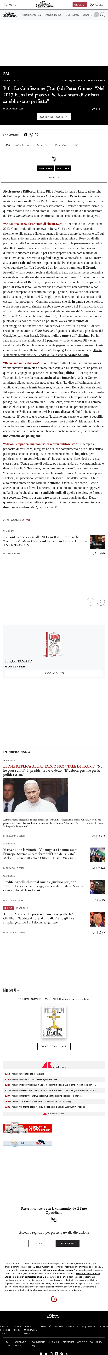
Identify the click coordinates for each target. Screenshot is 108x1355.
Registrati (67, 1243)
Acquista (54, 673)
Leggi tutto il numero (54, 1046)
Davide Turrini (12, 553)
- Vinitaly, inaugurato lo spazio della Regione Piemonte (31, 1079)
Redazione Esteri (14, 836)
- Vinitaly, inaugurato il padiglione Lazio (24, 1074)
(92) (101, 836)
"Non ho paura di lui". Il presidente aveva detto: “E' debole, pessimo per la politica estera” (53, 770)
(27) (101, 868)
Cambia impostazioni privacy (30, 1330)
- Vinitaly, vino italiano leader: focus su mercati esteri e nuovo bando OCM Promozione (45, 1107)
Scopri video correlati (54, 116)
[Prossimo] (101, 602)
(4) (102, 553)
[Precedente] (90, 602)
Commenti (11, 134)
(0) (102, 900)
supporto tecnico (58, 1289)
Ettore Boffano (13, 900)
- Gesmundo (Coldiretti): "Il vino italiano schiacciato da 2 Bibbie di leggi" (38, 1101)
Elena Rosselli (13, 109)
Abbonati (79, 4)
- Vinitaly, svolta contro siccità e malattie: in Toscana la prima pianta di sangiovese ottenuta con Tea (50, 1085)
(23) (101, 109)
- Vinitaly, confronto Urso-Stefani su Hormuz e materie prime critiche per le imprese (43, 1096)
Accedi (40, 1243)
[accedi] (97, 5)
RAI (6, 73)
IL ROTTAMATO (18, 661)
